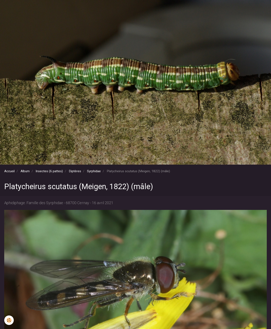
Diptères (75, 171)
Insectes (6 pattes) (49, 171)
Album (25, 171)
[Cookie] (9, 320)
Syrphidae (94, 171)
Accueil (9, 171)
